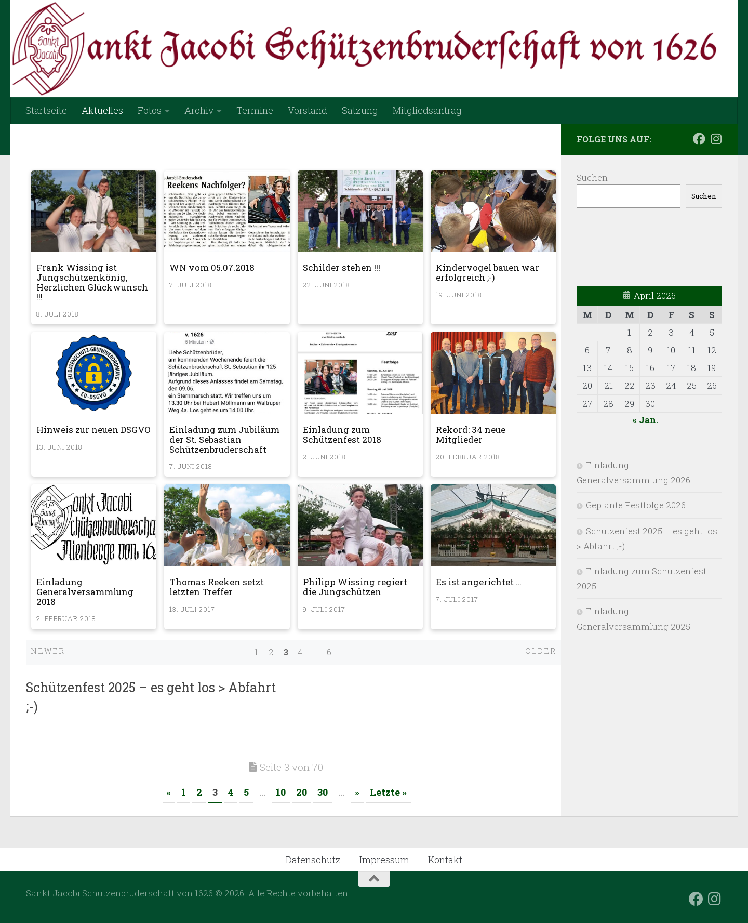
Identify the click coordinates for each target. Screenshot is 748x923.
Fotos (150, 110)
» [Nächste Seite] (357, 792)
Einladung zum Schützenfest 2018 (342, 434)
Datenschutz (313, 859)
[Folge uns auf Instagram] (716, 139)
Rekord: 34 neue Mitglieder (470, 434)
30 (322, 792)
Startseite (46, 110)
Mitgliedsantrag (427, 110)
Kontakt (445, 859)
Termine (254, 110)
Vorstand (307, 110)
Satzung (360, 110)
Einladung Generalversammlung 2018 (84, 591)
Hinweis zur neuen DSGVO (93, 430)
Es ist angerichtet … (479, 582)
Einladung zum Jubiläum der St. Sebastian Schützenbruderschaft (224, 439)
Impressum (384, 859)
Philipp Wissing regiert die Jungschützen (355, 587)
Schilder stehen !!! (341, 267)
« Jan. (645, 420)
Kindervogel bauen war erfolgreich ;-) (487, 272)
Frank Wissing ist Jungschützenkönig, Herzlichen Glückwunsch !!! (92, 281)
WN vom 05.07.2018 (212, 267)
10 (281, 792)
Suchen (592, 177)
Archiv (198, 110)
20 (301, 792)
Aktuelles (102, 110)
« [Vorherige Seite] (169, 792)
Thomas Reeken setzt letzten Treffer (216, 587)
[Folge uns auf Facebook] (699, 139)
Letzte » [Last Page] (388, 792)
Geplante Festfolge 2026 (636, 505)
